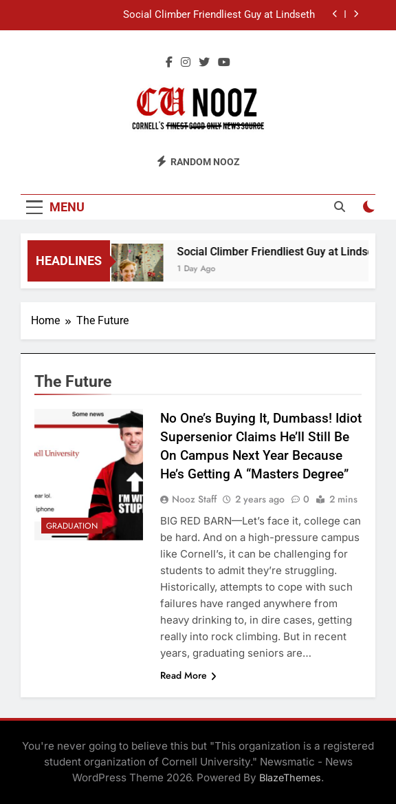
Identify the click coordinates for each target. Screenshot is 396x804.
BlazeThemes (290, 777)
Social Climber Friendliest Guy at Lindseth (219, 15)
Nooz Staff (194, 499)
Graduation (72, 526)
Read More (188, 675)
